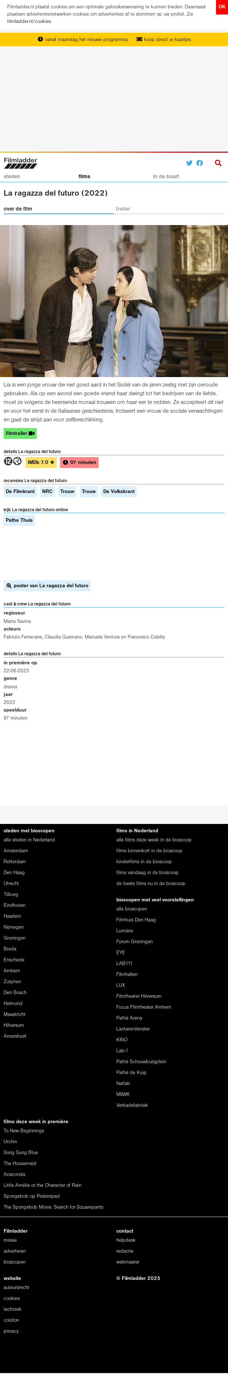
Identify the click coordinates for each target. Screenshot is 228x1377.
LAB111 (124, 964)
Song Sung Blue (21, 1153)
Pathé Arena (129, 1018)
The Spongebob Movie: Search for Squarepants (53, 1207)
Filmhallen (126, 975)
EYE (120, 953)
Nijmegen (14, 927)
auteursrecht (16, 1288)
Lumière (124, 931)
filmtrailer (20, 433)
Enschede (14, 960)
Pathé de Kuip (131, 1073)
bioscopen (14, 1262)
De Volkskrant (119, 492)
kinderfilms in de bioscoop (144, 862)
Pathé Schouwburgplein (141, 1062)
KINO (122, 1040)
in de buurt (166, 177)
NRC (47, 492)
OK (222, 7)
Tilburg (11, 895)
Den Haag (14, 873)
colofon (11, 1320)
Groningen (14, 938)
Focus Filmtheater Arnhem (143, 1007)
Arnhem (12, 971)
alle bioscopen (131, 909)
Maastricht (14, 1015)
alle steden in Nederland (29, 840)
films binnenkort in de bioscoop (149, 851)
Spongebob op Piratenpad (32, 1196)
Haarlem (12, 916)
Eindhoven (14, 906)
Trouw (67, 492)
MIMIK (123, 1095)
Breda (10, 949)
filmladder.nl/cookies (29, 22)
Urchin (10, 1142)
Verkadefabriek (132, 1106)
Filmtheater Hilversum (138, 996)
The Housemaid (20, 1164)
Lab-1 (122, 1051)
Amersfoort (15, 1036)
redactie (124, 1251)
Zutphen (12, 982)
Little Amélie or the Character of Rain (42, 1186)
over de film (18, 209)
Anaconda (14, 1175)
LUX (120, 986)
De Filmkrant (20, 492)
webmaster (127, 1262)
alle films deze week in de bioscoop (154, 840)
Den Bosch (15, 993)
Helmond (13, 1004)
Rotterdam (15, 862)
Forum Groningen (134, 942)
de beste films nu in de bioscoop (150, 884)
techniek (12, 1310)
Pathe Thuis (19, 521)
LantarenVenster (133, 1029)
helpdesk (126, 1240)
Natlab (123, 1084)
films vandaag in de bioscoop (147, 873)
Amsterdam (16, 851)
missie (10, 1240)
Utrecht (11, 884)
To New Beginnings (24, 1131)
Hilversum (14, 1026)
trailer (123, 209)
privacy (11, 1331)
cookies (12, 1299)
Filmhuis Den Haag (136, 920)
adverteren (15, 1251)
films (84, 177)
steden (12, 177)
